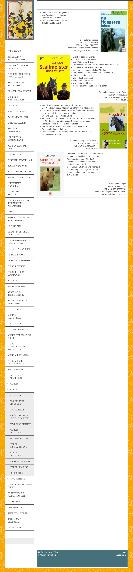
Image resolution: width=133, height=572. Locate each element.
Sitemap (57, 552)
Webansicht (121, 555)
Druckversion (45, 552)
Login (123, 552)
